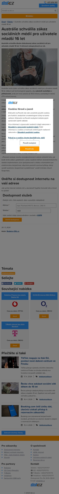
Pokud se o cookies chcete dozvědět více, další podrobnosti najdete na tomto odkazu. (26, 139)
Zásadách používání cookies (29, 132)
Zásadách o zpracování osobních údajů (23, 127)
